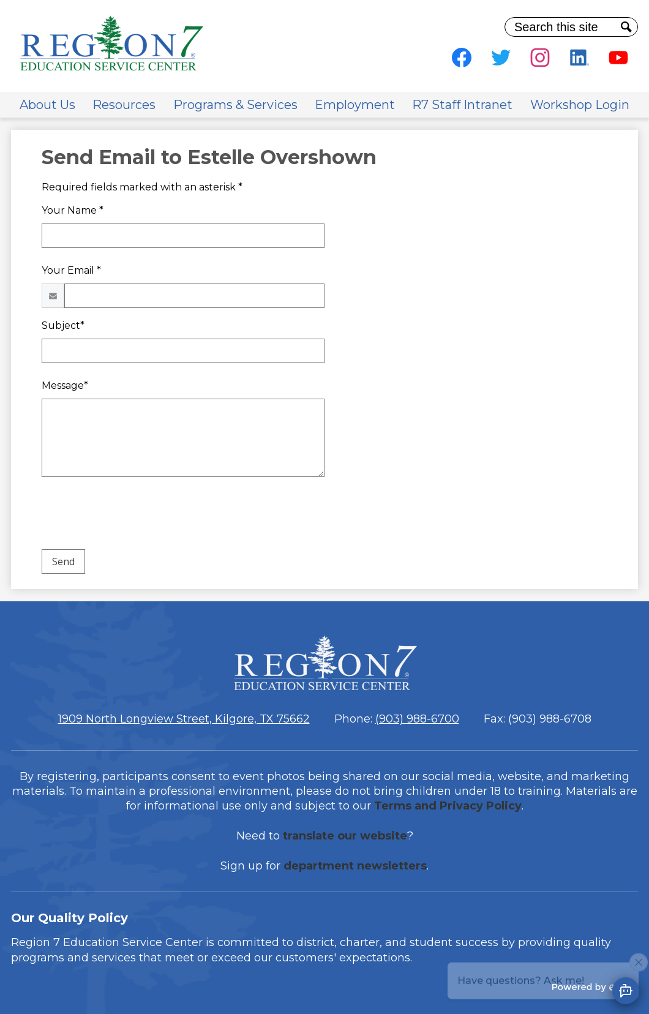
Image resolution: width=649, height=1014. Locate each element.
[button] (47, 105)
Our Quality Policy (69, 918)
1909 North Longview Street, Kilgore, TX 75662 (184, 719)
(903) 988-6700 (417, 719)
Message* (65, 385)
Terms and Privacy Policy (448, 806)
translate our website (345, 836)
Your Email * (71, 270)
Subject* (63, 325)
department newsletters (355, 866)
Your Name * (72, 210)
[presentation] (135, 515)
